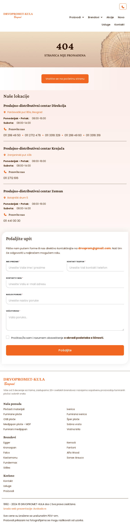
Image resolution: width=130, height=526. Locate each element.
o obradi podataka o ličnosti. (84, 338)
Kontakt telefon (76, 261)
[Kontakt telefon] (95, 267)
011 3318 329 (52, 135)
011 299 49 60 (73, 135)
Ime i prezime (13, 261)
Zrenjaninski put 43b (19, 155)
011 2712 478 (33, 135)
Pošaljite (65, 350)
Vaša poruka (13, 311)
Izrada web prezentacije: (24, 508)
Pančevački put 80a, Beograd (24, 112)
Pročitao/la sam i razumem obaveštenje (57, 338)
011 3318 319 (93, 135)
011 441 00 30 (11, 221)
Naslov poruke (14, 294)
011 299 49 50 (12, 135)
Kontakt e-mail (14, 278)
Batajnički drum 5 (17, 197)
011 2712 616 (10, 178)
